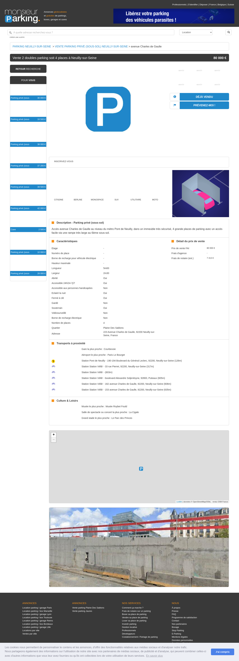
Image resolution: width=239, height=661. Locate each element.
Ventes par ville (29, 633)
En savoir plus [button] (154, 655)
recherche (28, 69)
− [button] (54, 439)
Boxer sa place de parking (134, 614)
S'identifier (193, 4)
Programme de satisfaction (184, 617)
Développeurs (128, 633)
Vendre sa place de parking (135, 617)
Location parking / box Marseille (37, 611)
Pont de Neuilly (93, 360)
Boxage (175, 627)
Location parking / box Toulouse (37, 617)
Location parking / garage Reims (37, 620)
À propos (176, 607)
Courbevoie (110, 349)
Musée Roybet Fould (116, 406)
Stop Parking (178, 630)
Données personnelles (182, 640)
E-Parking (176, 633)
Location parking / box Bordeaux (37, 624)
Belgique (222, 4)
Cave (13, 229)
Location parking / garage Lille (36, 627)
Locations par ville (30, 630)
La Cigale (134, 412)
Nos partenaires (179, 624)
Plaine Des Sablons (113, 328)
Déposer (203, 4)
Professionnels (179, 4)
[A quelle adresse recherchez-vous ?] (91, 32)
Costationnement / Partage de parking (140, 637)
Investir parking (129, 624)
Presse (175, 611)
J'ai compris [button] (222, 652)
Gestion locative (129, 627)
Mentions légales (180, 637)
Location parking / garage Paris (37, 607)
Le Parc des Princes (121, 418)
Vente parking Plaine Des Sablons (88, 607)
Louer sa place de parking (134, 620)
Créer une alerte (17, 37)
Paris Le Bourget (116, 355)
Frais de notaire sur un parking (136, 611)
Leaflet (179, 502)
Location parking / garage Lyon (36, 614)
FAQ (174, 614)
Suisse (231, 4)
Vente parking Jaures (82, 611)
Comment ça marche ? (132, 607)
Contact (175, 620)
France (212, 4)
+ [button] (54, 434)
